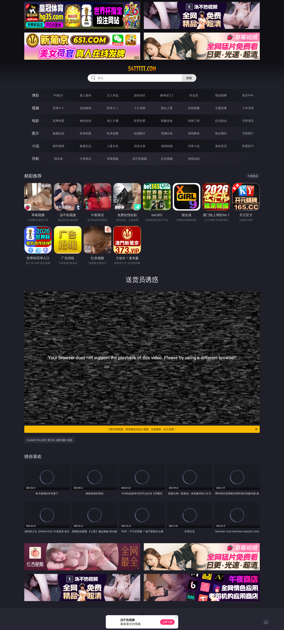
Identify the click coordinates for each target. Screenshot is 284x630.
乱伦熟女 (221, 121)
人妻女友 (112, 146)
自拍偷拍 (85, 108)
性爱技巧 (248, 146)
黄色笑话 (221, 146)
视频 (35, 107)
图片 (35, 133)
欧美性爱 (139, 121)
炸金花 (193, 95)
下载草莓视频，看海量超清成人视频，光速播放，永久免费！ (183, 429)
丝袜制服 (194, 108)
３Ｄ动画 (139, 108)
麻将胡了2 (166, 95)
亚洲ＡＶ (58, 108)
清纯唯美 (194, 133)
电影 (35, 120)
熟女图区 (221, 133)
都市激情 (58, 146)
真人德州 (85, 95)
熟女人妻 (167, 108)
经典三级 (194, 121)
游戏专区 (139, 95)
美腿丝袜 (167, 133)
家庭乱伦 (85, 146)
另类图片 (248, 133)
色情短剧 (194, 159)
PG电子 (58, 95)
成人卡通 (112, 121)
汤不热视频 (139, 159)
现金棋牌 (221, 95)
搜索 (189, 78)
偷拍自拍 (85, 121)
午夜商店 (85, 159)
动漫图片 (139, 133)
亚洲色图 (85, 133)
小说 (35, 145)
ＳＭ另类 (248, 108)
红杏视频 (167, 159)
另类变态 (248, 121)
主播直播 (221, 108)
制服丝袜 (167, 121)
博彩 (35, 95)
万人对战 (112, 95)
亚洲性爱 (58, 121)
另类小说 (194, 146)
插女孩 (58, 159)
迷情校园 (167, 146)
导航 (35, 158)
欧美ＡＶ (112, 108)
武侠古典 (139, 146)
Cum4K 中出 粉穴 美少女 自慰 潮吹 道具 (49, 440)
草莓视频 (112, 159)
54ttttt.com (142, 68)
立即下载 (167, 622)
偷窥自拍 (58, 133)
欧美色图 (112, 133)
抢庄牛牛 (248, 95)
